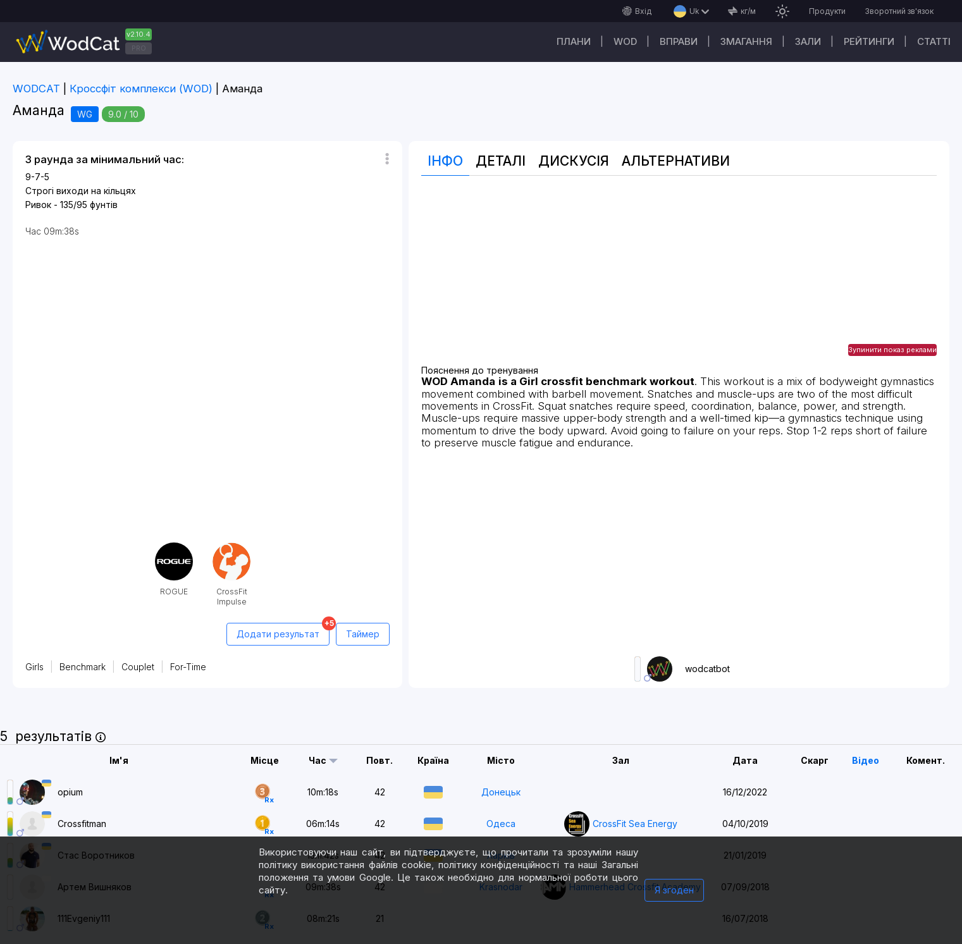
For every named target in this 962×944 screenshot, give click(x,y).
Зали (808, 41)
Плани (574, 41)
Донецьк (501, 792)
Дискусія (573, 161)
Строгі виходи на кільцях (80, 190)
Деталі (501, 161)
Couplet (137, 666)
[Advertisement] (679, 276)
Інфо (445, 161)
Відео (865, 760)
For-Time (188, 666)
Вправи (679, 41)
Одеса (500, 823)
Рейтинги (869, 41)
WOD (625, 41)
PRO (139, 48)
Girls (34, 666)
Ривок (38, 204)
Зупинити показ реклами (892, 349)
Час (317, 761)
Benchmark (82, 666)
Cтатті (934, 41)
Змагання (746, 41)
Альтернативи (676, 161)
